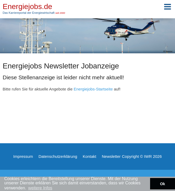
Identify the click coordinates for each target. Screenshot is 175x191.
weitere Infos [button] (40, 188)
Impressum (23, 156)
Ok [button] (162, 184)
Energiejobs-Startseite (93, 89)
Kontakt (89, 156)
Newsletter (111, 156)
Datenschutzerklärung (57, 156)
